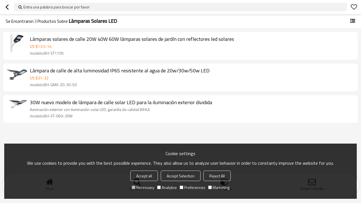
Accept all (144, 176)
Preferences (192, 187)
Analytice (167, 187)
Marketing (219, 187)
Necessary (143, 187)
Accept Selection (181, 176)
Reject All (217, 176)
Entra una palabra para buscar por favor (56, 7)
